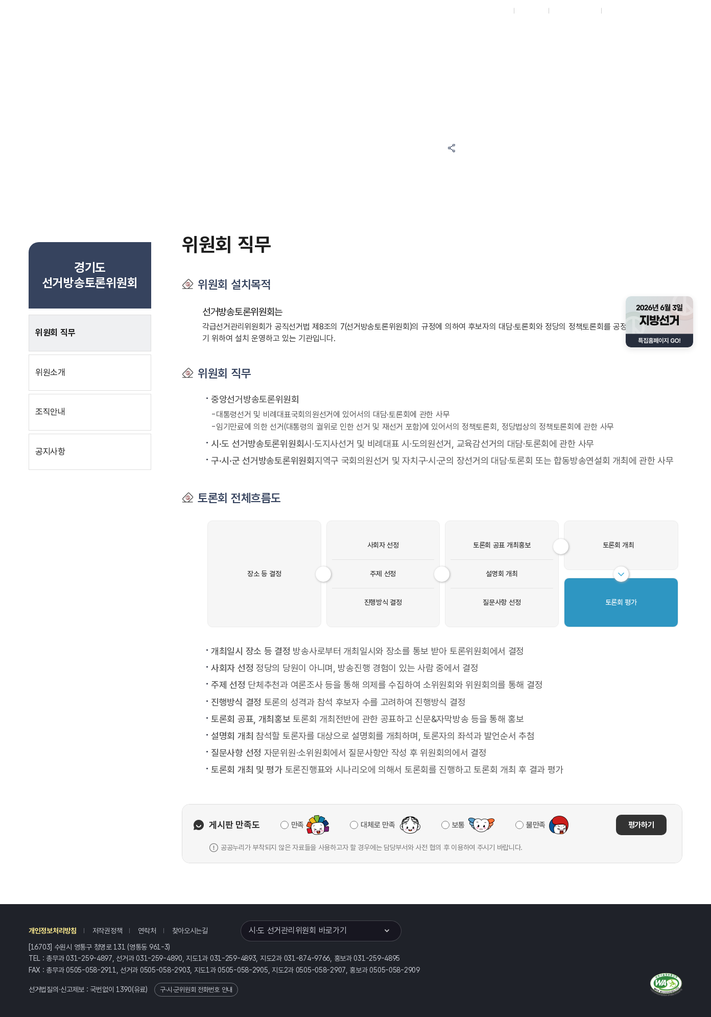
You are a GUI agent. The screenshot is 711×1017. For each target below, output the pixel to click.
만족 (297, 825)
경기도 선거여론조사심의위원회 (534, 36)
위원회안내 (361, 36)
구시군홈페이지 (575, 11)
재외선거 (531, 11)
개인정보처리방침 (53, 931)
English (617, 11)
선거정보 (260, 36)
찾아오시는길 (190, 931)
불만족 (536, 825)
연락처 (147, 931)
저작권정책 (107, 931)
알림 (310, 36)
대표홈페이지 (490, 11)
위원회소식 (201, 36)
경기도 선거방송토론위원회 (438, 36)
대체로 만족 (378, 825)
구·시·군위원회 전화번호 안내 (196, 990)
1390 (124, 989)
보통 (458, 825)
